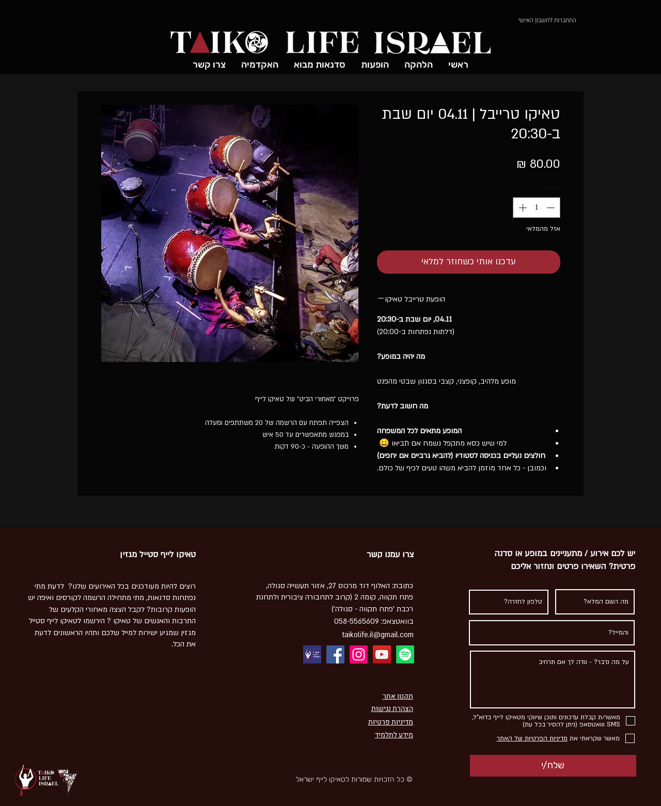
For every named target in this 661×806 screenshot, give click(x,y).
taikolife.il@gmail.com (378, 635)
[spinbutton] (536, 207)
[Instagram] (359, 654)
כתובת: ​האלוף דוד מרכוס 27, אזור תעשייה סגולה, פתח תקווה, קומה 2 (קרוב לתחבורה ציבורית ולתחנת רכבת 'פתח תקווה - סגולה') (334, 597)
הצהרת (402, 708)
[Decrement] (551, 207)
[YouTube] (382, 654)
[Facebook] (335, 654)
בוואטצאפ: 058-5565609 (374, 621)
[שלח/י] (553, 766)
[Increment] (521, 207)
